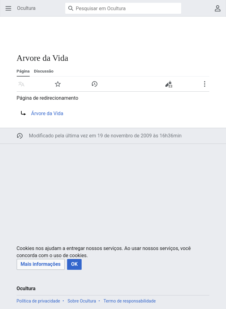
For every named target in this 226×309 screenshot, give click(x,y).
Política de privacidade (38, 301)
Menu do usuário (220, 11)
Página (23, 71)
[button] (41, 264)
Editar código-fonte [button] (170, 86)
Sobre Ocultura (81, 301)
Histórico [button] (97, 87)
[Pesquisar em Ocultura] (123, 8)
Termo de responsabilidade (130, 301)
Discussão (43, 71)
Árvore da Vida (47, 113)
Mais (207, 87)
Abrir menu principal (10, 11)
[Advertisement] (112, 31)
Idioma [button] (23, 87)
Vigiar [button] (60, 87)
